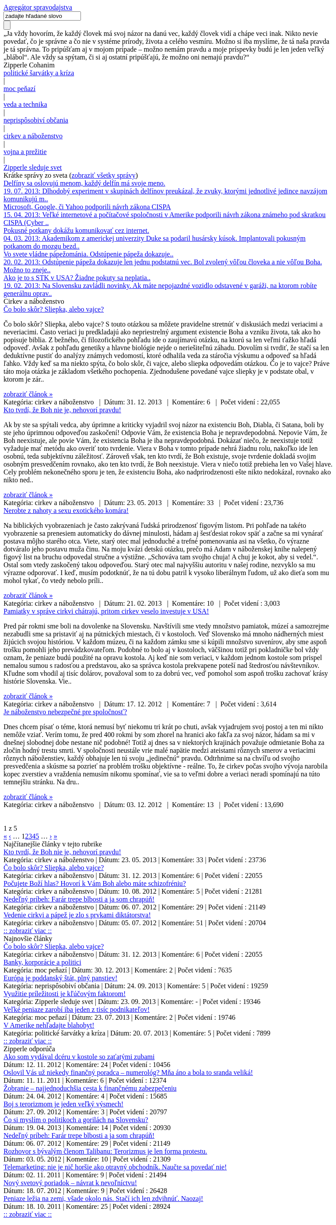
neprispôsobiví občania (36, 120)
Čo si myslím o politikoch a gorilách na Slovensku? (76, 1119)
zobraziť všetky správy (104, 175)
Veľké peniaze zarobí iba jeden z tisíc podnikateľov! (77, 1009)
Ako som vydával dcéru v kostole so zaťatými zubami (79, 1056)
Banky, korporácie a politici (42, 962)
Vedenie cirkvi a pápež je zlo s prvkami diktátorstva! (77, 915)
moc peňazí (19, 88)
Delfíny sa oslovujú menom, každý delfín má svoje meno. (84, 183)
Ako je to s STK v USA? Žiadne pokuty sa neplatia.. (77, 277)
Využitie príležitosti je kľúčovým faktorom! (65, 993)
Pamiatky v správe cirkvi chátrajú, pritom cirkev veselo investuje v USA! (106, 611)
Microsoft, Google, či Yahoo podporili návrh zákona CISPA (87, 207)
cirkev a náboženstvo (33, 136)
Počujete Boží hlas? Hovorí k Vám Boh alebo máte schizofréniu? (95, 883)
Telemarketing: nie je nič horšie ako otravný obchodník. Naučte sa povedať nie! (115, 1167)
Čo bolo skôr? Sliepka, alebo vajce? (54, 309)
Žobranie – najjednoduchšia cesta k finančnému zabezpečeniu (90, 1088)
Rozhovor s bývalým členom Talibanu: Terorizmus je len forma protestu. (105, 1151)
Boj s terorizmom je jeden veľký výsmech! (63, 1104)
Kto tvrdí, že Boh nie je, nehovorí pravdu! (62, 410)
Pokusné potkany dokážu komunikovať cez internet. (76, 230)
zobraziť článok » (28, 394)
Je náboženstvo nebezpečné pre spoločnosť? (65, 712)
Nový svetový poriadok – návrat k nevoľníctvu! (70, 1182)
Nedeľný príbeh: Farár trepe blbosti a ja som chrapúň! (79, 899)
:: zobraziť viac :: (28, 930)
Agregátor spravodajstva (38, 7)
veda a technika (25, 104)
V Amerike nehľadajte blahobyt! (49, 1025)
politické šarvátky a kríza (39, 73)
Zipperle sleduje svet (33, 167)
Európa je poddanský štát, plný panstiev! (60, 978)
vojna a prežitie (25, 151)
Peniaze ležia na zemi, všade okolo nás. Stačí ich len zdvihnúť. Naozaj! (103, 1198)
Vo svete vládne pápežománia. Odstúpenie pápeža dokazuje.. (88, 254)
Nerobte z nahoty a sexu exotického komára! (66, 510)
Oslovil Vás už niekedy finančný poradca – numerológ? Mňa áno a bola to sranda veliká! (128, 1072)
